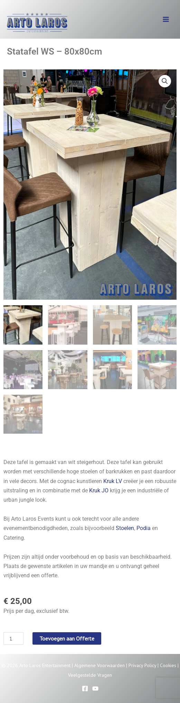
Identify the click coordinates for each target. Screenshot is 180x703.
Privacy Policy (142, 666)
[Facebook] (85, 688)
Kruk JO (98, 490)
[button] (165, 81)
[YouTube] (95, 688)
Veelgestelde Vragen (90, 675)
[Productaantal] (13, 639)
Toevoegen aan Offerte (66, 638)
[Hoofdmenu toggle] (166, 19)
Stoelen (125, 528)
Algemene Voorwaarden (99, 666)
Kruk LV (112, 481)
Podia (143, 528)
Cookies (168, 666)
